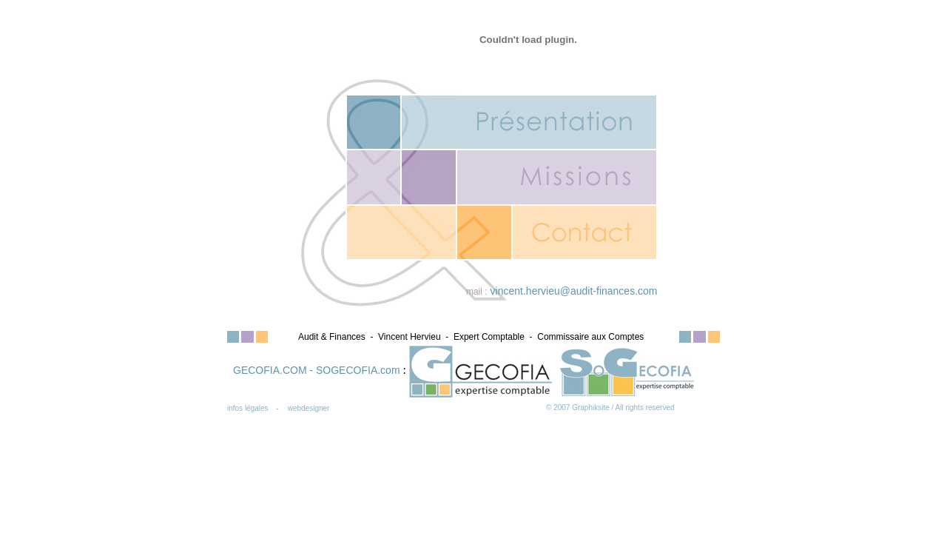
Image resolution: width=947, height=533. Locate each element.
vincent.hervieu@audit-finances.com (574, 291)
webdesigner (309, 408)
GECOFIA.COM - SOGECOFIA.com (317, 370)
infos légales (248, 408)
